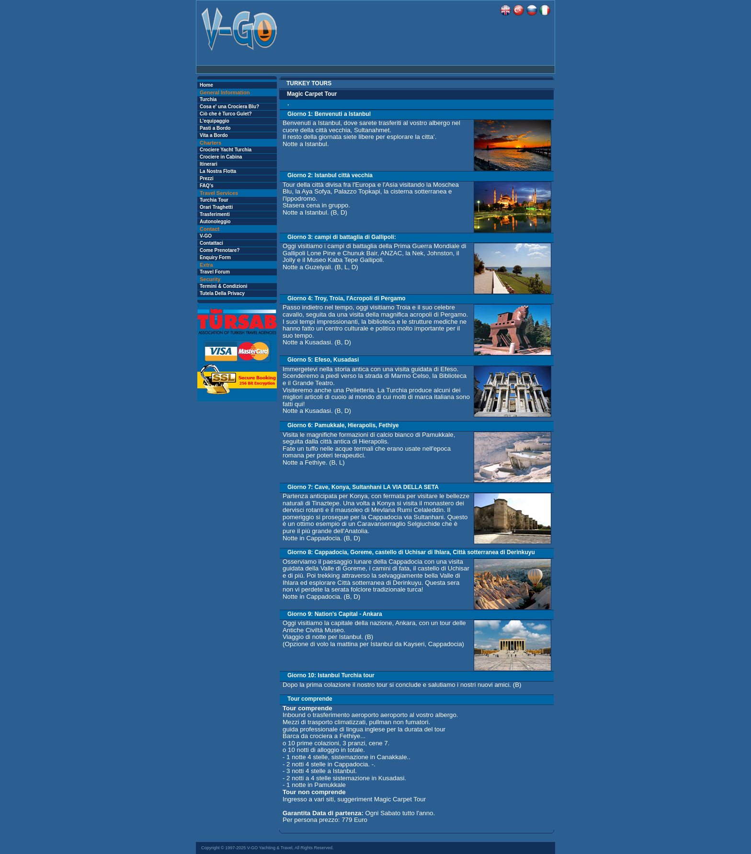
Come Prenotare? (219, 250)
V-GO (206, 236)
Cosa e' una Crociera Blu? (229, 106)
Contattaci (211, 243)
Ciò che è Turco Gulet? (226, 113)
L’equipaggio (214, 121)
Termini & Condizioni (223, 286)
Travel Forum (215, 271)
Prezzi (207, 178)
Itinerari (208, 164)
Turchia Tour (214, 200)
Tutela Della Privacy (222, 293)
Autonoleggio (215, 221)
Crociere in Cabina (221, 156)
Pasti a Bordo (215, 128)
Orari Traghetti (216, 207)
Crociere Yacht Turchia (225, 149)
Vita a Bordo (214, 135)
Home (206, 85)
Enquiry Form (215, 257)
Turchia (208, 99)
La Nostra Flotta (218, 171)
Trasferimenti (215, 214)
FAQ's (207, 185)
